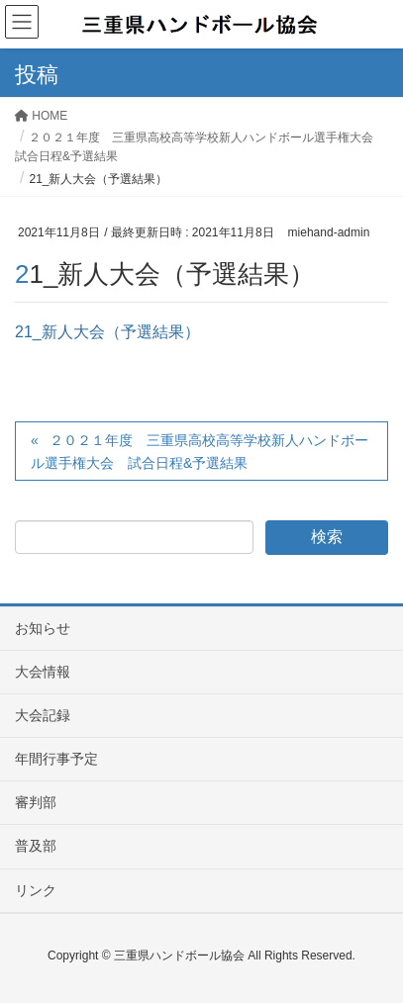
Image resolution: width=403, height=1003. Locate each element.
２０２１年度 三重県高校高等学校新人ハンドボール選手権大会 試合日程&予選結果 (199, 451)
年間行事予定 (56, 759)
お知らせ (42, 628)
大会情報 (42, 672)
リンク (35, 890)
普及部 (35, 846)
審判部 (35, 802)
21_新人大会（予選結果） (107, 331)
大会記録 (42, 715)
